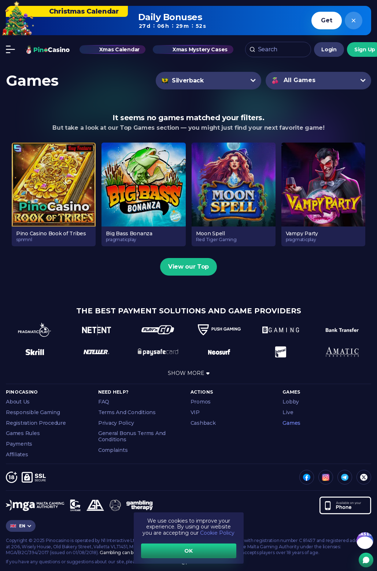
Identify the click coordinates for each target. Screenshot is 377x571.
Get (326, 20)
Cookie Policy (217, 533)
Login (329, 49)
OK (188, 551)
